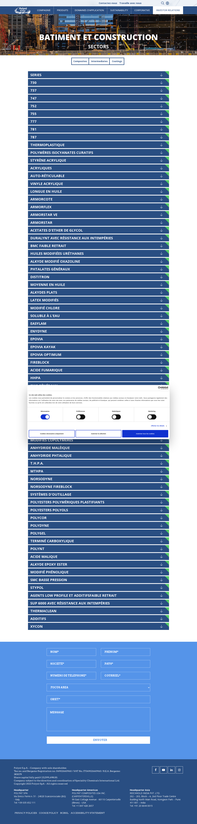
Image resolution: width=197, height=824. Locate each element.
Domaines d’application (89, 10)
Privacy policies (26, 813)
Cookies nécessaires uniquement (52, 434)
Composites (80, 61)
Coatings (117, 61)
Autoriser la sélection (98, 434)
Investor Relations (168, 10)
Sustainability (119, 10)
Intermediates (99, 61)
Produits (62, 10)
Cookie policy (48, 813)
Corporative (142, 10)
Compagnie (43, 10)
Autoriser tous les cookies (145, 434)
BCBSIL (64, 813)
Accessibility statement (88, 813)
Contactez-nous (108, 3)
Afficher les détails (157, 426)
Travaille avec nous (130, 3)
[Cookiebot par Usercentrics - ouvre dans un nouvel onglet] (154, 387)
